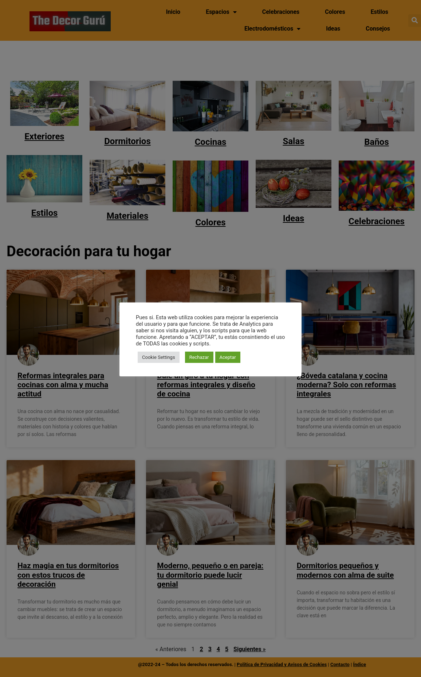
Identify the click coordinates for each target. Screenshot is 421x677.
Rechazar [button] (199, 357)
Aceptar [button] (228, 357)
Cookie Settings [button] (158, 357)
